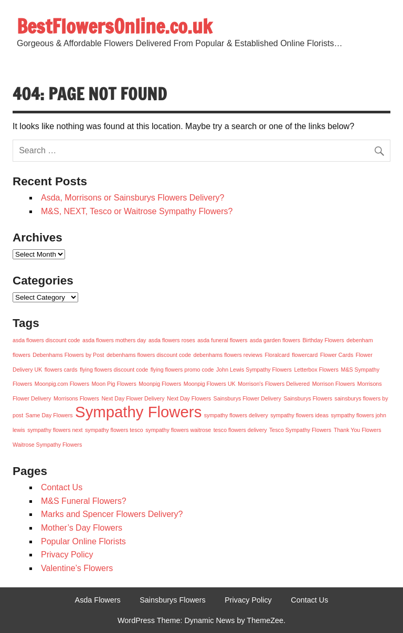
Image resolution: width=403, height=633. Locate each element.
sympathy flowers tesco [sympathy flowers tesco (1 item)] (114, 430)
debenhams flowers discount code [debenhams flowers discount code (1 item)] (149, 355)
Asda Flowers (98, 600)
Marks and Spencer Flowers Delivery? (112, 514)
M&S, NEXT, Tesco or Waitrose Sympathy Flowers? (136, 211)
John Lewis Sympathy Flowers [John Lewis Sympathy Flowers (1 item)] (254, 369)
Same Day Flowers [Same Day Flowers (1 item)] (49, 415)
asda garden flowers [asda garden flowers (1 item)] (275, 340)
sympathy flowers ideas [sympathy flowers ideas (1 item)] (299, 415)
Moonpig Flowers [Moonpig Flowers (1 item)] (160, 384)
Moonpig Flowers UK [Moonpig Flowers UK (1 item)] (210, 384)
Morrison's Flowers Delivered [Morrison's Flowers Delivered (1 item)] (274, 384)
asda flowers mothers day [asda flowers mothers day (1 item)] (114, 340)
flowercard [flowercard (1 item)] (304, 355)
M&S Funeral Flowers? (83, 501)
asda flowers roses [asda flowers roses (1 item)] (172, 340)
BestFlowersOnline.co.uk (114, 26)
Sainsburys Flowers (173, 600)
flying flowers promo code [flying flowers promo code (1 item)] (182, 369)
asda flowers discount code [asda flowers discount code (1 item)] (46, 340)
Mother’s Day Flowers (81, 527)
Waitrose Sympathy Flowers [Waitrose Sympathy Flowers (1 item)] (47, 444)
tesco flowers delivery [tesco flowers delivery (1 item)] (240, 430)
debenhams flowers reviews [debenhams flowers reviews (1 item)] (227, 355)
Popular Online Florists (83, 541)
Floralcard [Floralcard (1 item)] (276, 355)
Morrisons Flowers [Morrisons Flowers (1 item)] (76, 398)
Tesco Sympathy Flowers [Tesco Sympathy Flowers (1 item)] (300, 430)
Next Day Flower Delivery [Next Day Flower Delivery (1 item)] (132, 398)
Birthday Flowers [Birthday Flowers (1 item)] (323, 340)
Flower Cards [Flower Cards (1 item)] (336, 355)
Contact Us (61, 487)
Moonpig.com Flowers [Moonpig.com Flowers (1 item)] (62, 384)
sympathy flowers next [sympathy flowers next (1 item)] (54, 430)
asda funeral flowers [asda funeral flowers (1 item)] (222, 340)
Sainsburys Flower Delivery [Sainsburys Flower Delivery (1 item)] (247, 398)
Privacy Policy (67, 554)
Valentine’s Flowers (77, 568)
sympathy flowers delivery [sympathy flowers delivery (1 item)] (236, 415)
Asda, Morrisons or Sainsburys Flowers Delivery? (132, 197)
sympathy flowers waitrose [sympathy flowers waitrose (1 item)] (178, 430)
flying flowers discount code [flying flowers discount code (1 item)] (114, 369)
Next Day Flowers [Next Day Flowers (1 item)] (189, 398)
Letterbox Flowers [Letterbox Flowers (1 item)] (316, 369)
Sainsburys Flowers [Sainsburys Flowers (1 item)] (307, 398)
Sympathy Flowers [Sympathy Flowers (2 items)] (138, 411)
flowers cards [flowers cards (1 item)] (61, 369)
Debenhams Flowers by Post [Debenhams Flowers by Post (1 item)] (68, 355)
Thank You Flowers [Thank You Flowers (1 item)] (357, 430)
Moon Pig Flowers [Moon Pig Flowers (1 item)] (113, 384)
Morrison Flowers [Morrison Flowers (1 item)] (333, 384)
